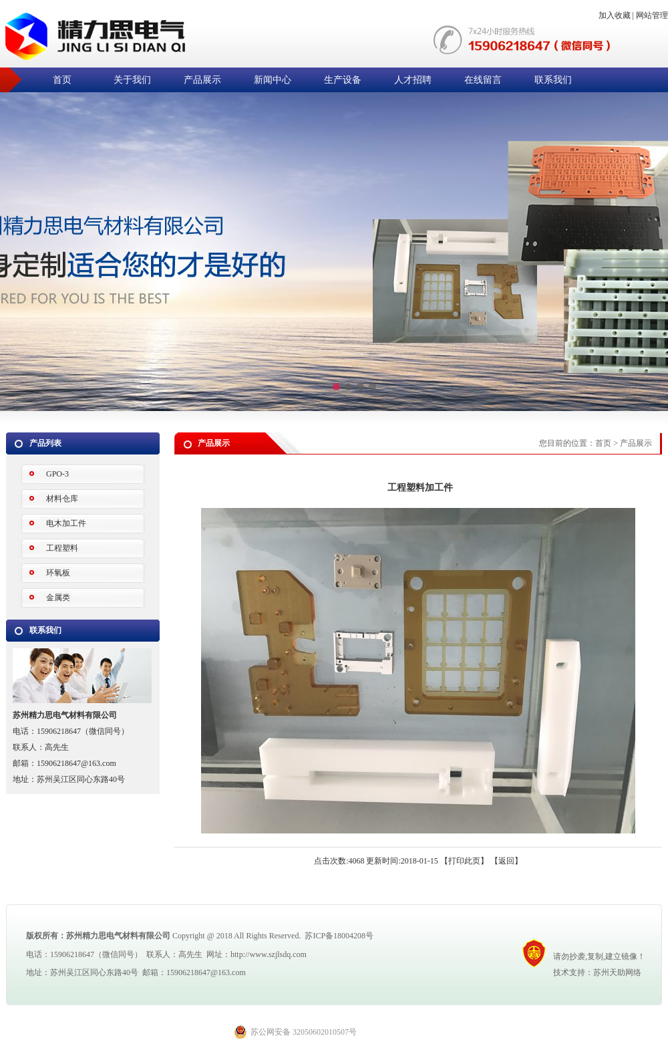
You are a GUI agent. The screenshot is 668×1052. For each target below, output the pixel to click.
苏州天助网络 (617, 972)
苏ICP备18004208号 (339, 935)
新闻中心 (272, 80)
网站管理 (652, 15)
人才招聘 (413, 80)
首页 (62, 80)
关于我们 (132, 80)
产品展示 (202, 80)
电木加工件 (66, 523)
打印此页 (464, 861)
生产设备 (342, 80)
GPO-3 (57, 474)
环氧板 (58, 572)
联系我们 (553, 80)
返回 (506, 861)
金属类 (58, 597)
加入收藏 (615, 15)
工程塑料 (62, 548)
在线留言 (483, 80)
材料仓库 (62, 498)
